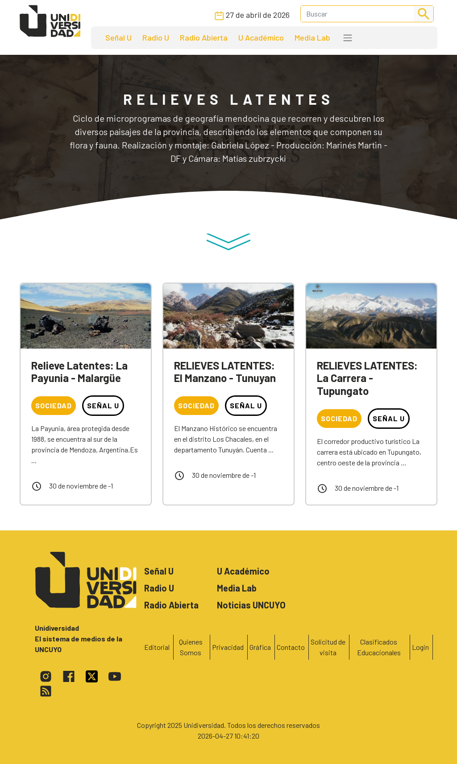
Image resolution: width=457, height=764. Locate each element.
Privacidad (228, 647)
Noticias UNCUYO (251, 605)
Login (420, 647)
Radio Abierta (204, 37)
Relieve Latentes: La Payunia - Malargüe (79, 372)
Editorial (157, 647)
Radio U (155, 37)
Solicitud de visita (328, 647)
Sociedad (53, 405)
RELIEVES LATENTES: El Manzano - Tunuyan (225, 372)
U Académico (261, 37)
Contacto (291, 647)
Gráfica (260, 647)
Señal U (118, 37)
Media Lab (312, 37)
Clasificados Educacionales (379, 647)
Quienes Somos (191, 647)
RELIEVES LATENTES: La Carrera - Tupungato (367, 378)
